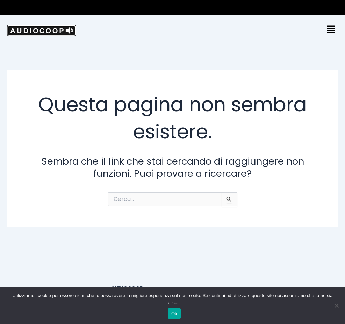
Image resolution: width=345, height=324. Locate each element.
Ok (174, 313)
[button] (338, 7)
